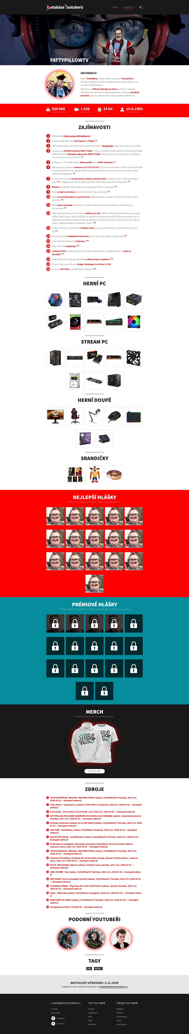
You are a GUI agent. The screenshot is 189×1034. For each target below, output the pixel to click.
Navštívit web (94, 771)
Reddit (98, 968)
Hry (89, 968)
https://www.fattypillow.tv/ (76, 136)
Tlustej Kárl (107, 146)
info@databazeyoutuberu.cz (113, 986)
